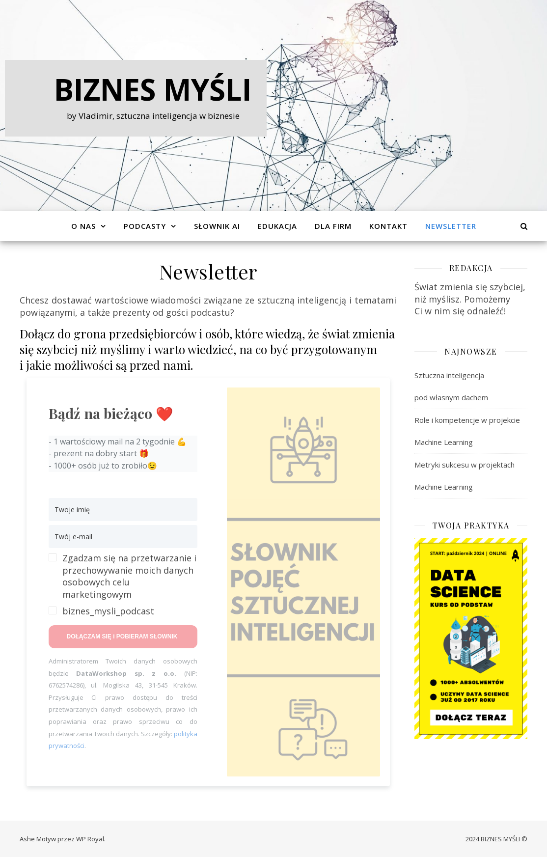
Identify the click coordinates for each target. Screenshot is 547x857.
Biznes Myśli (153, 89)
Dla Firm (333, 226)
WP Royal (90, 838)
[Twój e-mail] (123, 536)
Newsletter (450, 226)
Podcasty (145, 226)
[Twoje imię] (123, 509)
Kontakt (388, 226)
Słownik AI (217, 226)
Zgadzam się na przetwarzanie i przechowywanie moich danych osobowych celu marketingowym (129, 576)
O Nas (83, 226)
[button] (123, 584)
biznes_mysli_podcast (108, 611)
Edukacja (277, 226)
